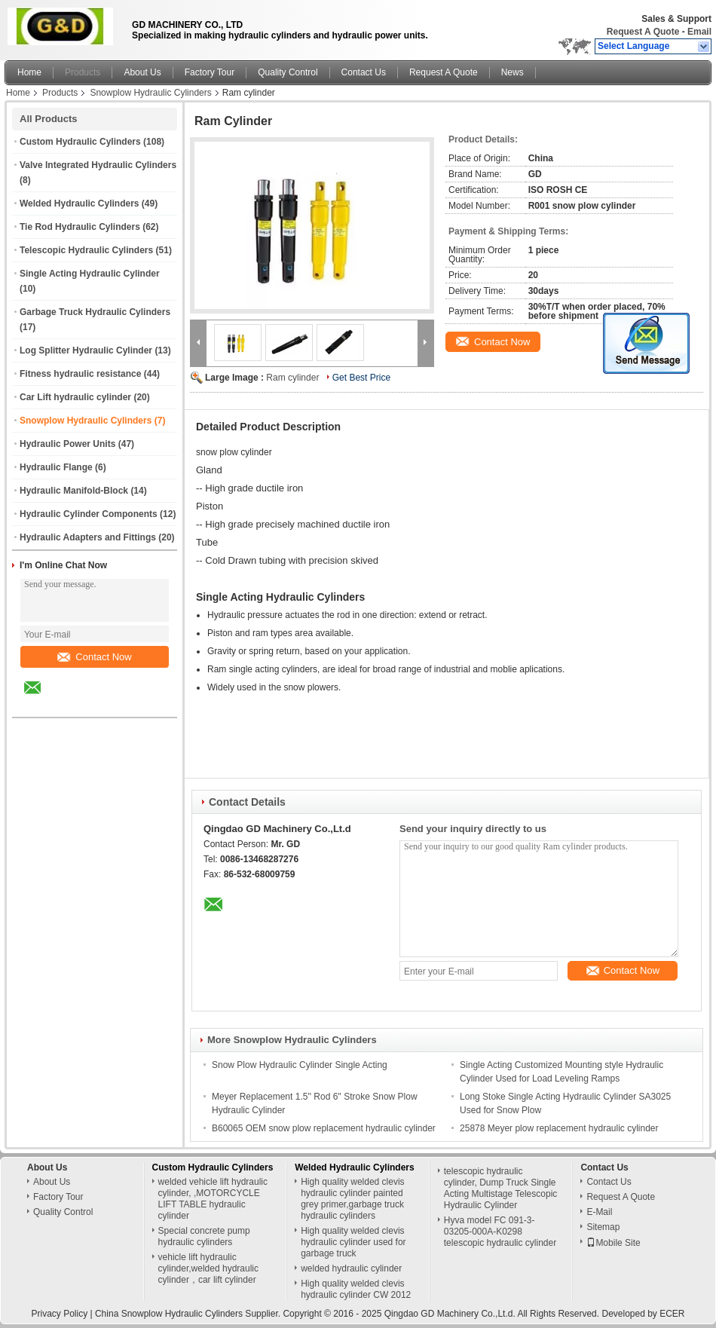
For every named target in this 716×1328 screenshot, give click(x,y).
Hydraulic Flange (56, 467)
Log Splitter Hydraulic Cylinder (86, 350)
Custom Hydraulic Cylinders (80, 141)
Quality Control (287, 72)
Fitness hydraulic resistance (80, 374)
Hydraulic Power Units (67, 444)
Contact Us (363, 72)
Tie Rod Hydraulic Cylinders (80, 227)
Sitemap (603, 1227)
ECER (671, 1313)
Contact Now (94, 656)
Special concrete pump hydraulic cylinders (204, 1236)
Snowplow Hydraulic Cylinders (150, 92)
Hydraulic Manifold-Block (74, 490)
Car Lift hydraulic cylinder (75, 397)
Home (29, 72)
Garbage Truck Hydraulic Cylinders (95, 312)
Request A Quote (643, 31)
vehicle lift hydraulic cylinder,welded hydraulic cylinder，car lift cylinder (208, 1268)
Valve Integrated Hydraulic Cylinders (98, 165)
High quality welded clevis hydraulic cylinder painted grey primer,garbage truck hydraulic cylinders (352, 1199)
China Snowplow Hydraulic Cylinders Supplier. (189, 1313)
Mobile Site (613, 1243)
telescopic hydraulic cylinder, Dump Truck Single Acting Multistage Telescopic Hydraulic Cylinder (501, 1188)
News (512, 72)
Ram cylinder (292, 377)
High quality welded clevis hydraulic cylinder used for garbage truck (353, 1242)
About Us (142, 72)
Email (699, 31)
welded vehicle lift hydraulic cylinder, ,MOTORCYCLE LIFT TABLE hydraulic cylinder (213, 1199)
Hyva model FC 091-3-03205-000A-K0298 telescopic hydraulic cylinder (500, 1231)
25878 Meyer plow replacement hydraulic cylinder (559, 1128)
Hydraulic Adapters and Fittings (88, 537)
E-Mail (599, 1212)
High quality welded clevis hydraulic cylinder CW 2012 (356, 1289)
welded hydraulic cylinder (351, 1268)
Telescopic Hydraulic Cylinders (86, 250)
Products (82, 72)
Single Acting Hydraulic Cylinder (90, 273)
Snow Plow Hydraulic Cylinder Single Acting (299, 1065)
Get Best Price (361, 377)
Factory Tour (209, 72)
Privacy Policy (59, 1313)
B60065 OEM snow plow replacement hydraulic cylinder (324, 1128)
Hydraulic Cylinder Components (89, 514)
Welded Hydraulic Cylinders (79, 203)
